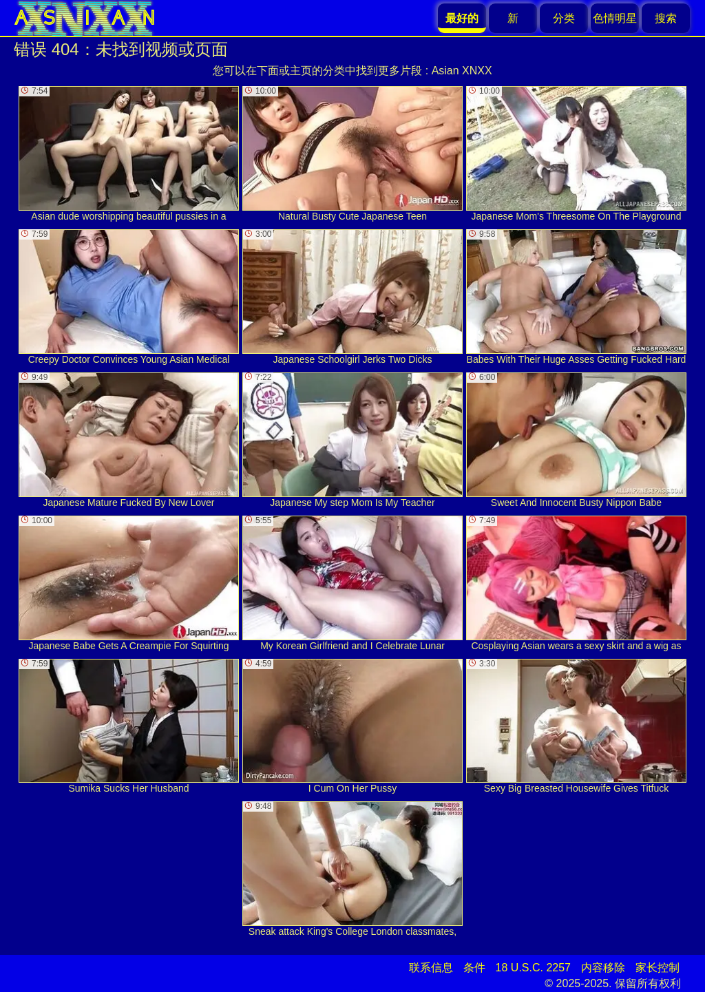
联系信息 (431, 967)
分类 (564, 18)
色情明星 (615, 18)
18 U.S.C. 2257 (533, 967)
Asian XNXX (462, 70)
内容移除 (603, 967)
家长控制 (657, 967)
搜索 (666, 18)
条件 (474, 967)
